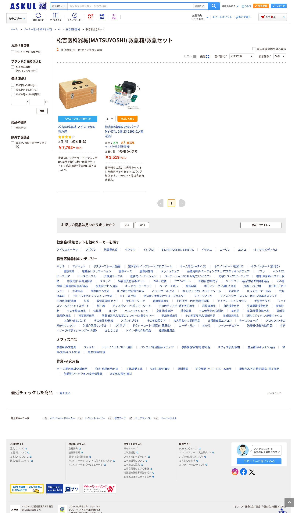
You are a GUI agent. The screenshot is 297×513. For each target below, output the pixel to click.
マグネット (79, 266)
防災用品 (234, 291)
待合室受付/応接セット (131, 281)
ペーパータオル (168, 286)
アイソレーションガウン (231, 300)
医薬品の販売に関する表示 (139, 477)
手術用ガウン (262, 300)
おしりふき (111, 330)
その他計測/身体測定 (211, 310)
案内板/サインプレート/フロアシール (150, 266)
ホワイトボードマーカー (62, 418)
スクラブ (119, 325)
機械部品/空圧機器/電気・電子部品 (259, 368)
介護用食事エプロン (220, 320)
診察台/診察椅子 (208, 281)
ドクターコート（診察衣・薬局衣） (152, 325)
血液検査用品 (231, 305)
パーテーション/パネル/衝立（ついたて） (187, 276)
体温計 (97, 310)
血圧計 (113, 310)
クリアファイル (143, 418)
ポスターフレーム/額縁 (107, 266)
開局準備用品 (169, 315)
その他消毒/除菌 (66, 300)
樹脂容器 (191, 286)
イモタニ (206, 249)
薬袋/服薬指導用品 (258, 310)
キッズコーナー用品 (259, 291)
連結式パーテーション (143, 276)
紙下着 (101, 305)
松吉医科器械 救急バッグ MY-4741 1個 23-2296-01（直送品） (124, 131)
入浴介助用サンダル (95, 325)
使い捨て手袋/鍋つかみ (130, 291)
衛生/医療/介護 (96, 352)
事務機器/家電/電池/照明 (195, 347)
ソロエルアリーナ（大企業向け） (196, 452)
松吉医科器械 (73, 29)
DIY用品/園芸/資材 (121, 373)
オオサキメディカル (266, 249)
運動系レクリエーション (96, 271)
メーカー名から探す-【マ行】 (38, 29)
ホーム (14, 29)
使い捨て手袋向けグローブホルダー (165, 295)
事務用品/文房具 (66, 347)
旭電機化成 (110, 249)
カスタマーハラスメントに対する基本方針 (92, 460)
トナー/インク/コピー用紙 (117, 347)
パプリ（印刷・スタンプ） (192, 457)
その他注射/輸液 (103, 320)
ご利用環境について (135, 460)
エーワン (225, 249)
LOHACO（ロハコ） (190, 448)
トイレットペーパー (94, 418)
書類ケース (125, 271)
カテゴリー (17, 18)
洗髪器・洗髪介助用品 (259, 325)
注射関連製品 (231, 315)
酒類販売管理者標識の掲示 (139, 472)
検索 (214, 6)
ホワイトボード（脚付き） (265, 266)
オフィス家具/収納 (229, 347)
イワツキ (130, 249)
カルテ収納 (159, 281)
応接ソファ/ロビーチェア (234, 276)
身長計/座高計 (164, 310)
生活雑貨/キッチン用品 (261, 347)
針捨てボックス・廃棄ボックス (264, 315)
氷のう (206, 325)
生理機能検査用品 (257, 305)
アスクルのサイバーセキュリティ (87, 464)
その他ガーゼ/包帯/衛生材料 (193, 300)
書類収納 (69, 271)
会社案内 (75, 448)
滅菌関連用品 (161, 300)
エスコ (242, 249)
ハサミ (61, 266)
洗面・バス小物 (252, 286)
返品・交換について (21, 460)
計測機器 (182, 368)
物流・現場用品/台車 (106, 368)
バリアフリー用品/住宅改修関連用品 (247, 281)
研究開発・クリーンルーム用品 (213, 368)
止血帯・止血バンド (75, 320)
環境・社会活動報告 (80, 457)
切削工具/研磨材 (160, 368)
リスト (190, 56)
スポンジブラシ (130, 320)
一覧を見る (63, 393)
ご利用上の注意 (133, 464)
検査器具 (186, 310)
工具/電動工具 (134, 368)
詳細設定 (199, 6)
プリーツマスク (203, 295)
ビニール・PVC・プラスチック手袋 (92, 295)
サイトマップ (131, 448)
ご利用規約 (131, 452)
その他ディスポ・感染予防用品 (177, 305)
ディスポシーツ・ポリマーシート (132, 305)
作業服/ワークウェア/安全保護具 (83, 373)
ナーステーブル (87, 276)
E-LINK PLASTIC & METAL (178, 249)
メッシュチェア (170, 271)
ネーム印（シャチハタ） (193, 266)
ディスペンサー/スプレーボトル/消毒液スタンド (248, 295)
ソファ (261, 271)
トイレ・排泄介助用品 (138, 330)
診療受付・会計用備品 (79, 281)
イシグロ (148, 249)
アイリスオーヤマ (67, 249)
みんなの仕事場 (188, 460)
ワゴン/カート (182, 281)
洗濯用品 (77, 291)
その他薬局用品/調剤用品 (200, 315)
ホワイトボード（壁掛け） (228, 266)
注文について (18, 448)
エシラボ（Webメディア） (193, 464)
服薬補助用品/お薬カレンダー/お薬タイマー (128, 315)
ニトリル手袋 (128, 295)
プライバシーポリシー (137, 457)
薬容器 (235, 310)
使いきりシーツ (135, 300)
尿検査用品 (209, 305)
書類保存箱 (146, 271)
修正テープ (120, 418)
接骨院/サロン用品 (107, 286)
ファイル (89, 347)
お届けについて (19, 452)
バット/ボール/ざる (163, 291)
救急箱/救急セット (108, 300)
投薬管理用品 (86, 315)
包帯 (86, 300)
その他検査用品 (76, 310)
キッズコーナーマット (138, 286)
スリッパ (105, 281)
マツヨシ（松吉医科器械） (117, 146)
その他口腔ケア (156, 320)
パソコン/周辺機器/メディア (157, 347)
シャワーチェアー (228, 325)
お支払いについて (20, 457)
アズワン (91, 249)
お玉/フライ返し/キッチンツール (201, 291)
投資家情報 (76, 452)
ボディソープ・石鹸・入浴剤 (220, 286)
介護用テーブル (113, 276)
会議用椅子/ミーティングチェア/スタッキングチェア (218, 271)
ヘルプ (248, 6)
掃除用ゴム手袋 (100, 291)
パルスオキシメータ (136, 310)
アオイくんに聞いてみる (259, 461)
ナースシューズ (248, 320)
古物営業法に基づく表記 (138, 468)
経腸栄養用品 (167, 330)
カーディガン (187, 325)
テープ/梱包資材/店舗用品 (72, 368)
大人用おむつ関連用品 (187, 320)
